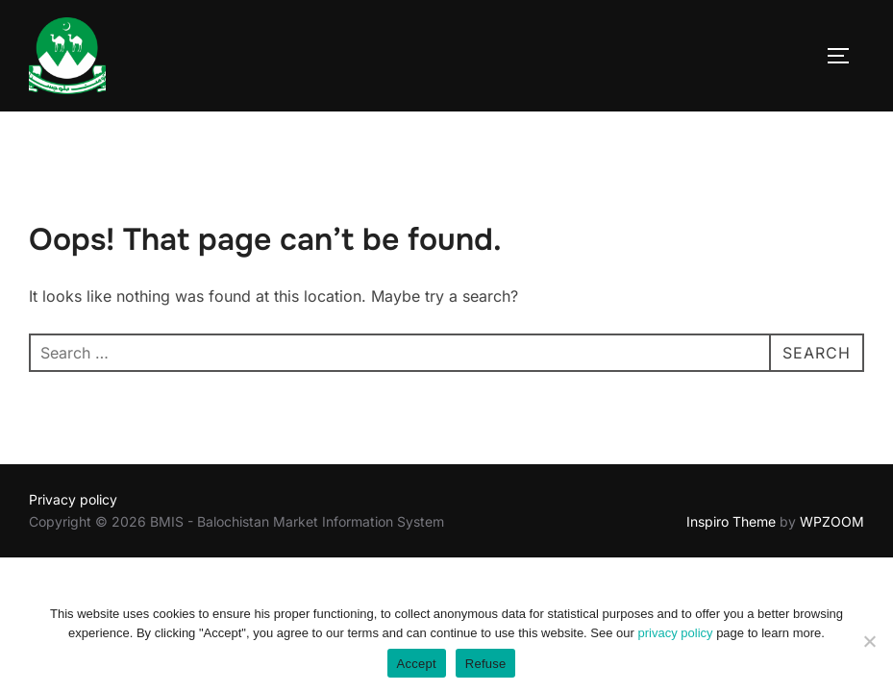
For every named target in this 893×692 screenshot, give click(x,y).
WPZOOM (832, 521)
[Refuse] (869, 641)
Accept (416, 663)
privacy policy (675, 633)
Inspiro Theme (731, 521)
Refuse (486, 663)
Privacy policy (73, 499)
